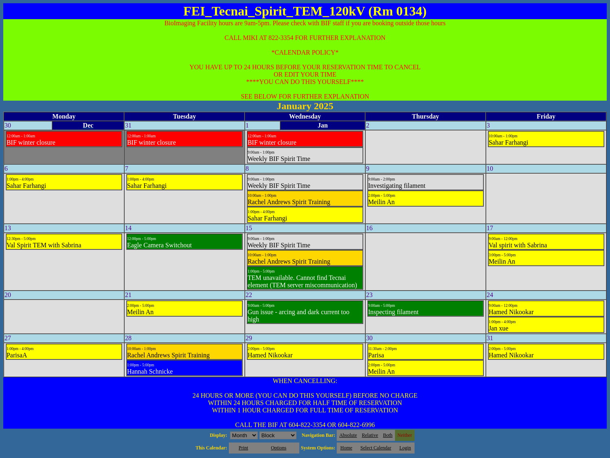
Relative (370, 435)
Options (278, 448)
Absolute (348, 435)
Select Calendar (375, 448)
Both (388, 435)
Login (405, 448)
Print (243, 448)
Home (346, 448)
